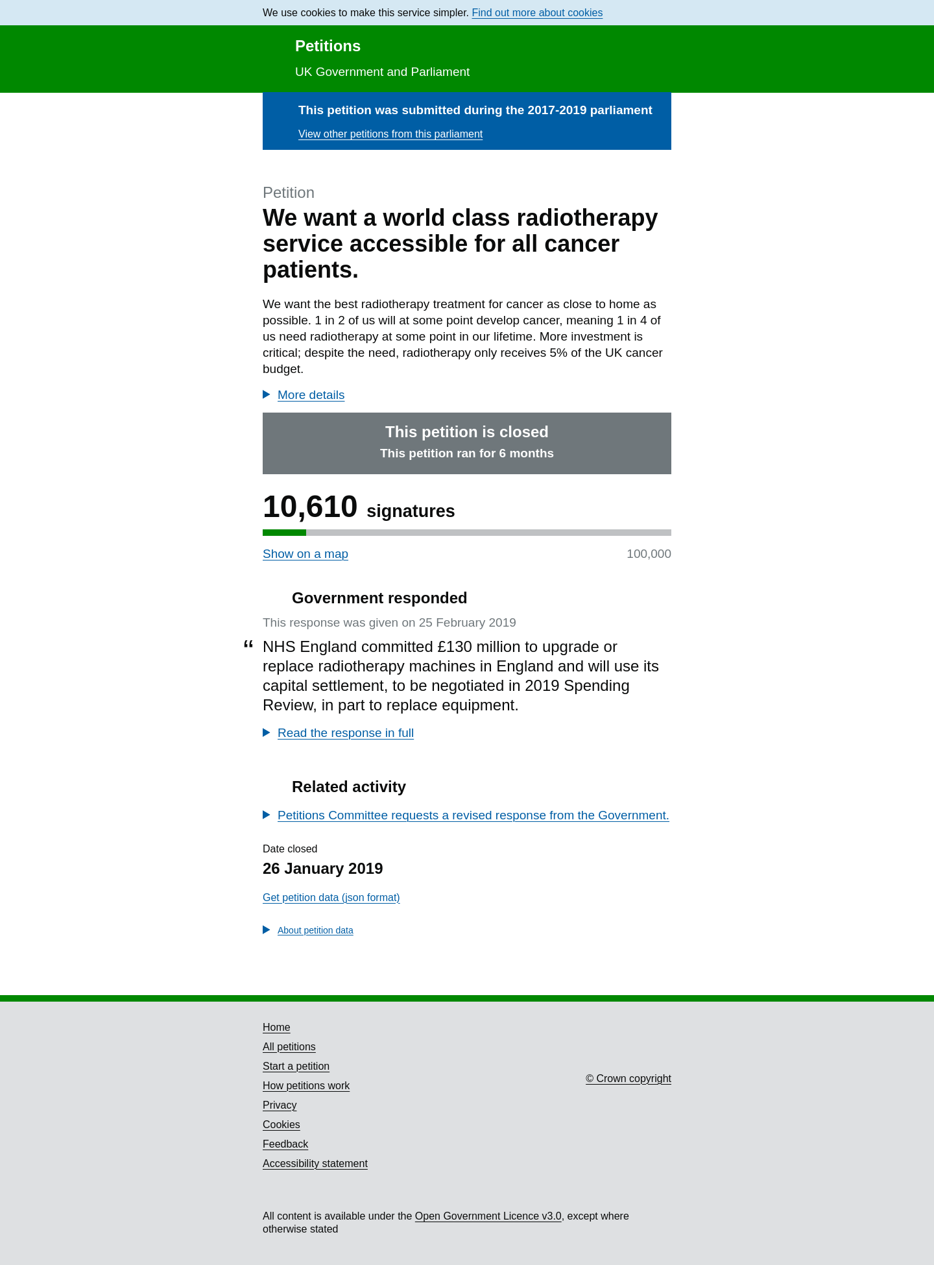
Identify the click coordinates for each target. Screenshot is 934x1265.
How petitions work (306, 1085)
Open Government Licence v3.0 (488, 1216)
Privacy (279, 1105)
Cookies (281, 1124)
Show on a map (305, 553)
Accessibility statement (315, 1163)
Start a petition (296, 1066)
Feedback (285, 1144)
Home (277, 1027)
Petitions (328, 45)
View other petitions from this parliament (390, 133)
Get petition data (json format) (331, 897)
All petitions (289, 1046)
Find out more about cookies (537, 12)
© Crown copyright (628, 1078)
